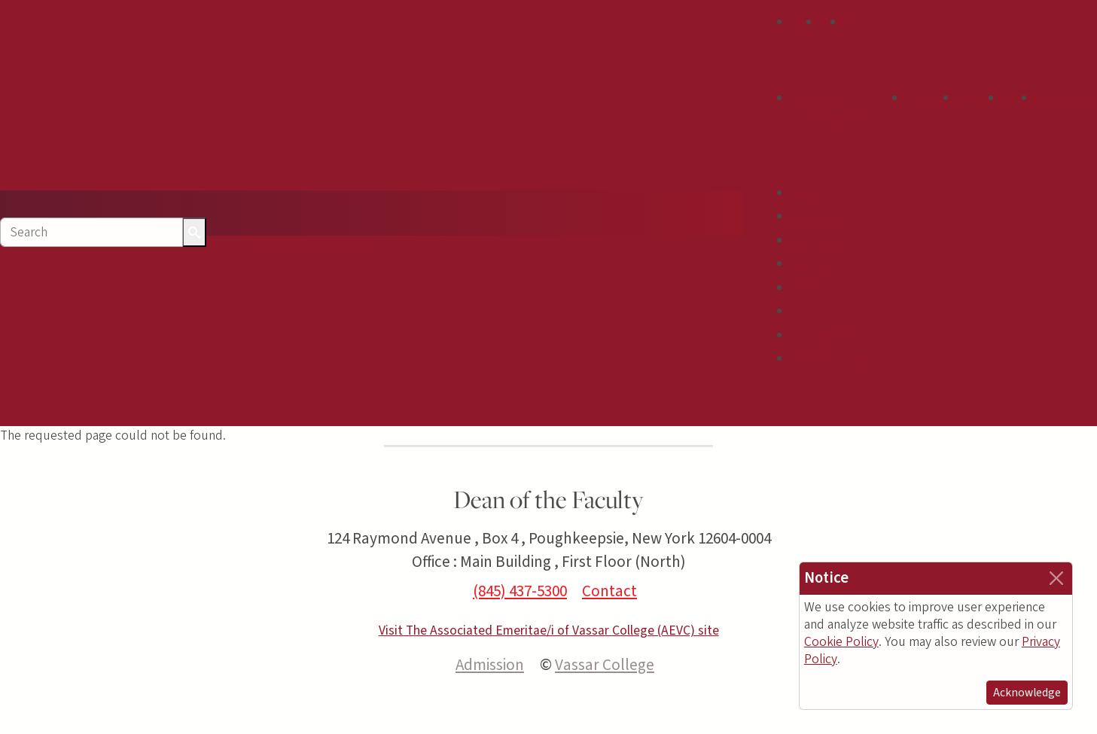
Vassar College (604, 664)
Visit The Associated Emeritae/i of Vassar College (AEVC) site (549, 630)
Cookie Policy (841, 641)
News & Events (833, 358)
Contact (609, 591)
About (807, 193)
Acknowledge (1027, 692)
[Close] (1056, 578)
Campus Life (825, 263)
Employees (1066, 98)
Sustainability (829, 335)
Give (857, 22)
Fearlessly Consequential (831, 108)
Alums (1019, 98)
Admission (820, 240)
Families (980, 98)
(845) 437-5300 (520, 591)
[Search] (91, 233)
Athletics (815, 288)
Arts (802, 311)
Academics (821, 216)
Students (932, 98)
